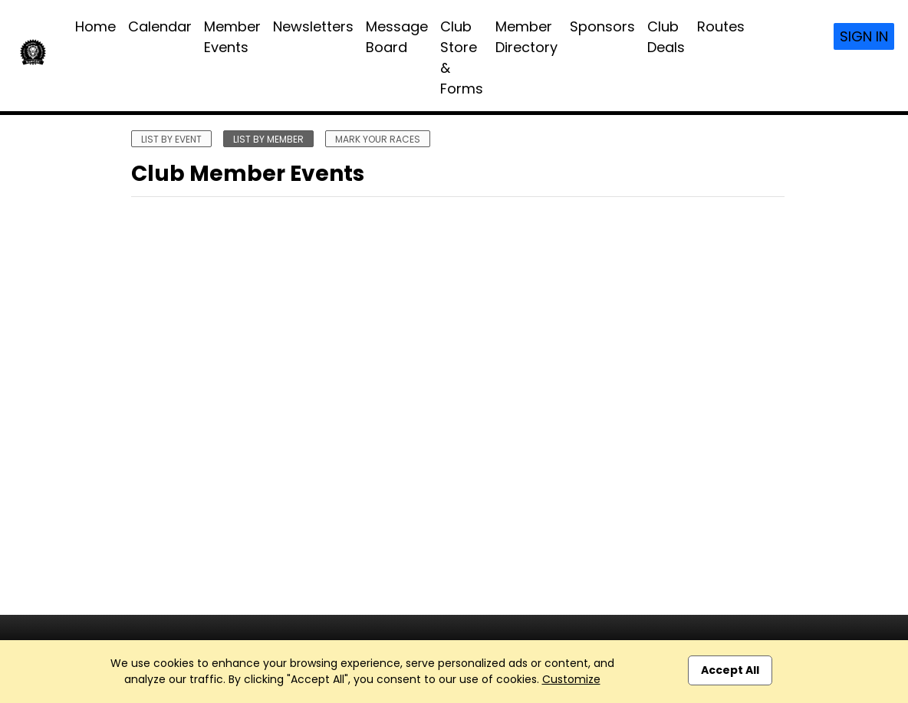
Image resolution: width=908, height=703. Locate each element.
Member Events (232, 37)
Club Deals (666, 37)
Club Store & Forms (461, 57)
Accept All (730, 670)
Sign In (864, 36)
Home (95, 26)
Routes (721, 26)
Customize (571, 679)
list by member (268, 139)
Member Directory (526, 37)
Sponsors (602, 26)
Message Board (397, 37)
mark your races (377, 139)
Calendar (160, 26)
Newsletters (313, 26)
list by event (171, 139)
